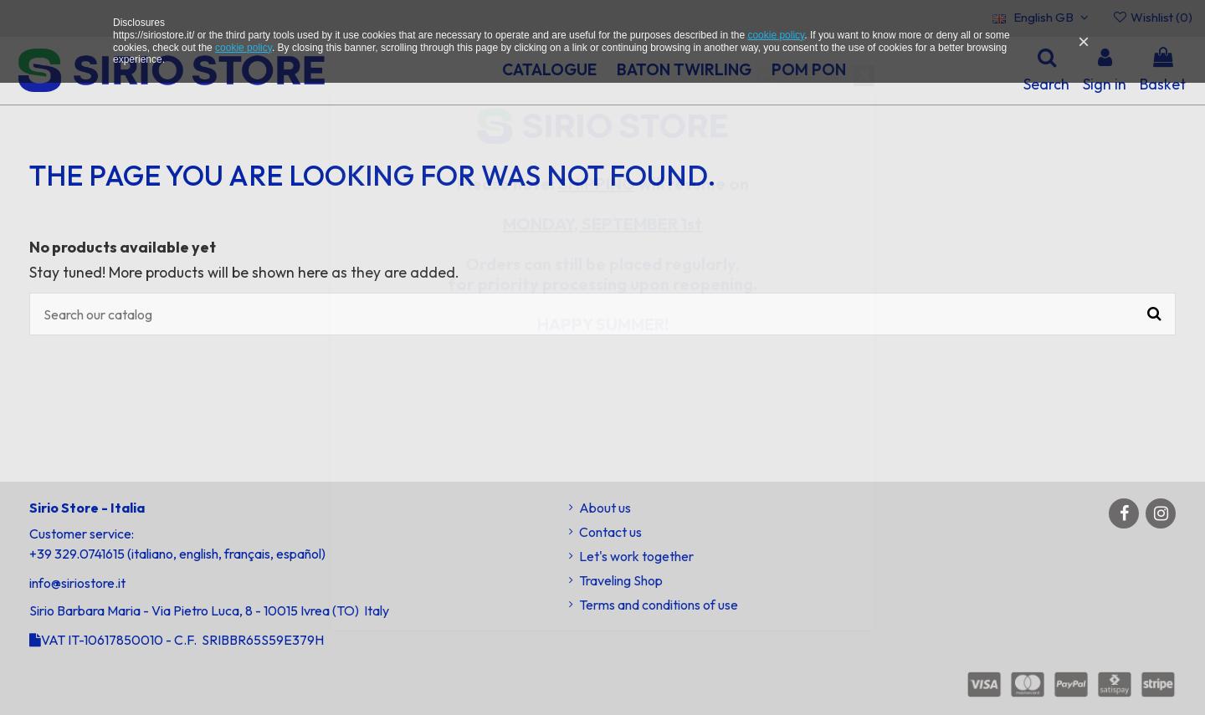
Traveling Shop (621, 580)
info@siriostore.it (77, 583)
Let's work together (636, 556)
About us (605, 507)
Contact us (610, 531)
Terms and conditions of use (658, 604)
